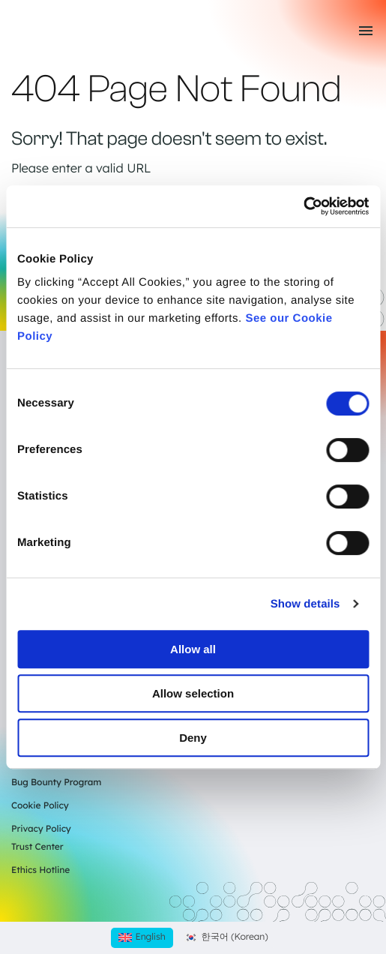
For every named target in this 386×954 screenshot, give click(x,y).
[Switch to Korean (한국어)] (226, 938)
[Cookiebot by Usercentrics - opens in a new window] (303, 206)
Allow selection (193, 693)
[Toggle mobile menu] (366, 31)
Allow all (193, 649)
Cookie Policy (40, 805)
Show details (305, 604)
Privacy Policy (41, 828)
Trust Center (37, 846)
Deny (193, 737)
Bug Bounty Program (56, 782)
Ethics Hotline (40, 869)
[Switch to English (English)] (142, 938)
